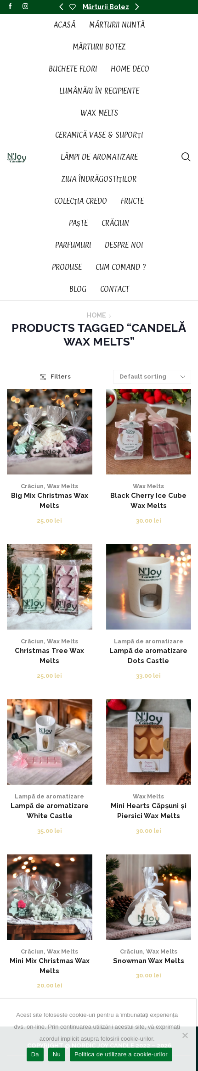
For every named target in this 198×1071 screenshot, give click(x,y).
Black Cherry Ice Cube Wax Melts (148, 500)
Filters (55, 376)
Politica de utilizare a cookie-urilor (121, 1054)
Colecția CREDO (80, 201)
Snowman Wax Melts (148, 961)
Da (35, 1054)
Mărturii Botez (106, 7)
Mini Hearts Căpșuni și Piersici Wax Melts (149, 811)
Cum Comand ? (121, 267)
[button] (61, 7)
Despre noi (124, 245)
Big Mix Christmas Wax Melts (49, 500)
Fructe (132, 201)
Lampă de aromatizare (148, 641)
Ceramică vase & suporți (99, 134)
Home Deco (130, 68)
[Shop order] (152, 377)
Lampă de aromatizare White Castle (50, 811)
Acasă (64, 24)
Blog (77, 289)
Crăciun (115, 223)
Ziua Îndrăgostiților (99, 179)
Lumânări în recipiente (99, 90)
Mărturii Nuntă (117, 24)
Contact (114, 289)
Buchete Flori (73, 68)
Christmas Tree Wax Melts (49, 655)
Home (96, 315)
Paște (78, 223)
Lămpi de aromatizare (99, 157)
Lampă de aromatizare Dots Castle (148, 655)
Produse (67, 267)
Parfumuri (73, 245)
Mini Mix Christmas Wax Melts (50, 966)
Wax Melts (99, 112)
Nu (57, 1054)
